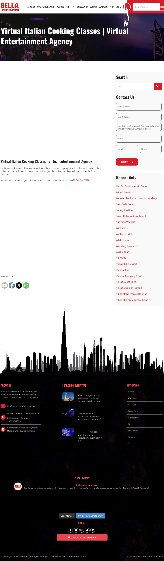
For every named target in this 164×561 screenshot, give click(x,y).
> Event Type (132, 411)
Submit (127, 162)
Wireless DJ (122, 228)
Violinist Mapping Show (129, 276)
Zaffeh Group (123, 192)
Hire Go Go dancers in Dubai (131, 186)
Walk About (122, 252)
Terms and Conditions (152, 556)
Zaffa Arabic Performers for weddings (136, 198)
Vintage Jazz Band (126, 282)
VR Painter (121, 258)
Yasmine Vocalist (125, 222)
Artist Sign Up (116, 6)
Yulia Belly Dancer (126, 204)
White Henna (123, 240)
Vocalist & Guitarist (126, 264)
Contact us (103, 6)
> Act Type (131, 404)
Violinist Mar (122, 270)
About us (31, 6)
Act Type (60, 6)
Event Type (70, 6)
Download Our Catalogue (82, 537)
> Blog (129, 424)
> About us (132, 398)
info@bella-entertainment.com (22, 406)
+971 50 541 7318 (80, 180)
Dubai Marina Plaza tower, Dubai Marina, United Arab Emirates (22, 429)
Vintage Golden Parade (129, 288)
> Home (130, 391)
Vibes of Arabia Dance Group (132, 300)
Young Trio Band (125, 210)
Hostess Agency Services (86, 6)
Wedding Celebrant (127, 246)
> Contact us (133, 417)
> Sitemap (131, 437)
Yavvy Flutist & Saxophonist (131, 216)
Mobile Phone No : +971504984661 (23, 413)
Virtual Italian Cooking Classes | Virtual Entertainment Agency (46, 161)
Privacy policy (133, 556)
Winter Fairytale (124, 234)
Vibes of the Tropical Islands (131, 294)
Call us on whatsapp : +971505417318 (17, 420)
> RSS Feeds (132, 430)
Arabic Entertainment (46, 6)
